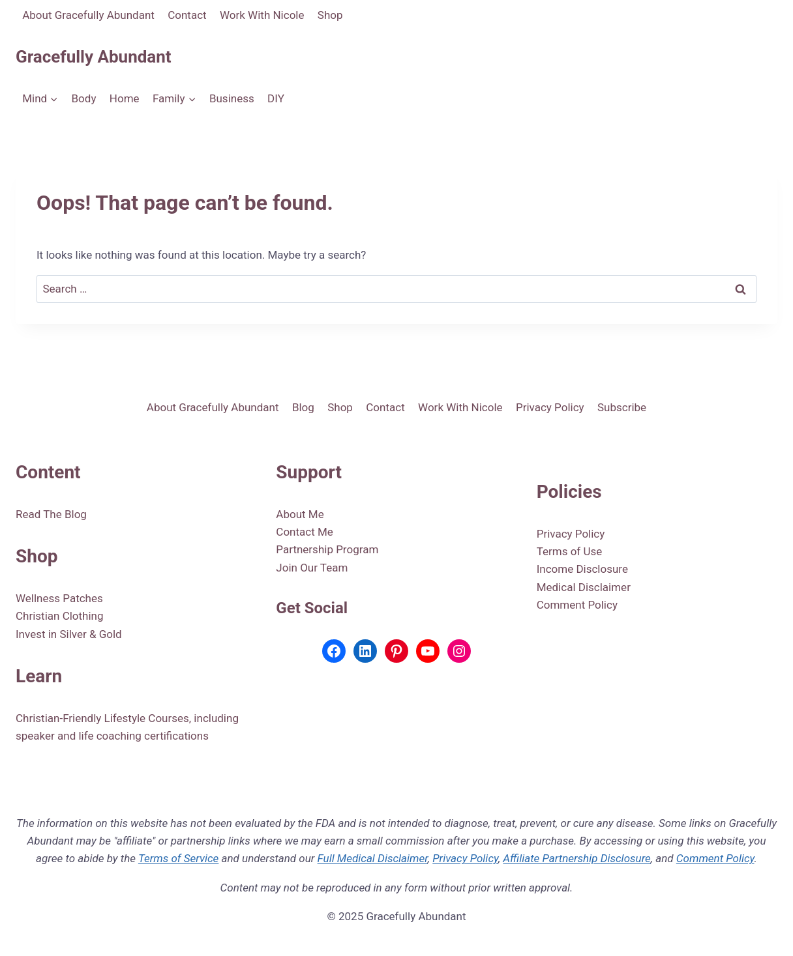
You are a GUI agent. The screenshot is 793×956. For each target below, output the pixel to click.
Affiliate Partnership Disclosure (576, 858)
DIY (275, 98)
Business (231, 98)
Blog (303, 407)
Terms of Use (570, 551)
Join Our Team (312, 567)
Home (125, 98)
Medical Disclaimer (584, 587)
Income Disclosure (582, 568)
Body (84, 98)
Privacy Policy (550, 407)
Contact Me (304, 531)
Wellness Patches (59, 598)
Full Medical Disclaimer (373, 858)
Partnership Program (327, 549)
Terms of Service (178, 858)
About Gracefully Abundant (88, 15)
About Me (299, 514)
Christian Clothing (60, 615)
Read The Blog (51, 514)
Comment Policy (577, 604)
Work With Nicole (262, 15)
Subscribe (621, 407)
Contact (187, 15)
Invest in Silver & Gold (69, 634)
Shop (330, 15)
